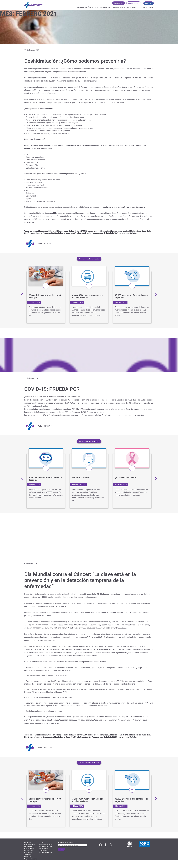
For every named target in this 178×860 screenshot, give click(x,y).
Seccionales (28, 852)
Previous (22, 294)
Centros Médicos (102, 7)
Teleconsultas (133, 7)
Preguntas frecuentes (30, 859)
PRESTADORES (133, 3)
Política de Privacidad (46, 852)
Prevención (118, 7)
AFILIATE (148, 3)
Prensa (41, 842)
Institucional (28, 842)
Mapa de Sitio (43, 848)
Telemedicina (28, 855)
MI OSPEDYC (118, 3)
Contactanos (147, 7)
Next (155, 294)
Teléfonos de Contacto (46, 844)
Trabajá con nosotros (45, 846)
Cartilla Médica (28, 846)
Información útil (84, 7)
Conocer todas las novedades (89, 259)
